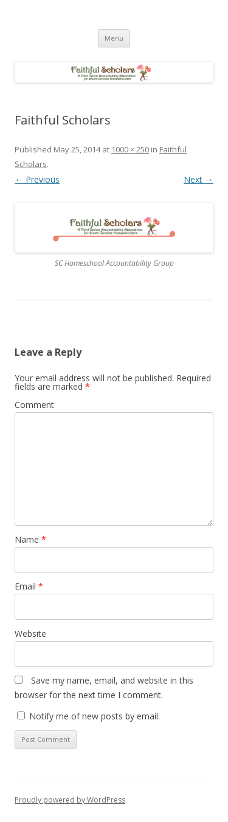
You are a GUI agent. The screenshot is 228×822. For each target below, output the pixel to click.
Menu (114, 37)
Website (30, 633)
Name (30, 539)
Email (29, 586)
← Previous (37, 179)
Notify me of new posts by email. (94, 716)
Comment (34, 404)
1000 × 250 (130, 149)
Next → (198, 179)
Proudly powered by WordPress (70, 800)
